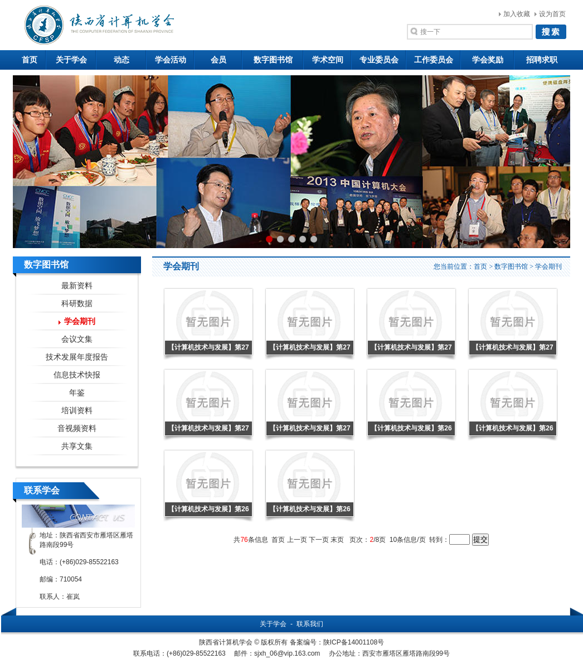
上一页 (297, 540)
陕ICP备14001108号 (353, 642)
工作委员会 (433, 60)
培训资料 (77, 410)
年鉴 (77, 393)
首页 (29, 60)
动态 (121, 60)
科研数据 (77, 303)
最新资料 (77, 286)
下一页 (319, 540)
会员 (218, 60)
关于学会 (71, 60)
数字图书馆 (273, 60)
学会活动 (170, 60)
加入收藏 (516, 14)
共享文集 (77, 446)
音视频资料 (76, 428)
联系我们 (310, 624)
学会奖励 (487, 60)
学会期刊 (79, 321)
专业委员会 (379, 60)
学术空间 (327, 60)
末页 (337, 540)
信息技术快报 (77, 375)
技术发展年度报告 (77, 357)
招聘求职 (541, 60)
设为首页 (552, 14)
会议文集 (77, 339)
